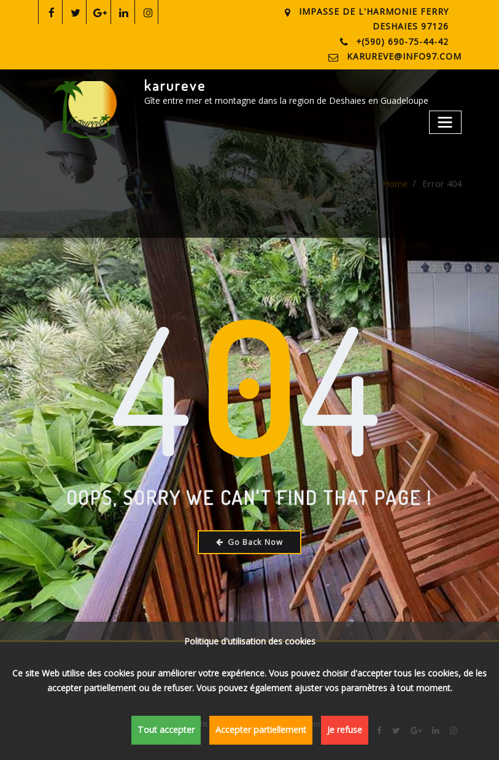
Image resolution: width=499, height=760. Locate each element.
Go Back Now (249, 540)
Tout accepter (169, 731)
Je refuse (338, 731)
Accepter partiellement (258, 731)
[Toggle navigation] (446, 119)
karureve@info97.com (409, 55)
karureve (174, 83)
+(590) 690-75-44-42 (404, 40)
